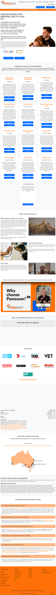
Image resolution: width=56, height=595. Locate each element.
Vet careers (3, 575)
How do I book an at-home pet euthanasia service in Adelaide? (16, 535)
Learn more (9, 100)
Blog (15, 580)
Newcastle (11, 445)
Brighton (18, 424)
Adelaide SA (23, 445)
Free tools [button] (38, 2)
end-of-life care (34, 521)
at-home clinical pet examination (20, 508)
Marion (20, 421)
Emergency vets (22, 2)
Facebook (30, 571)
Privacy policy (45, 571)
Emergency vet (46, 77)
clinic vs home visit (29, 561)
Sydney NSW (6, 445)
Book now (9, 97)
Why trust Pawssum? (4, 574)
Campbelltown (9, 424)
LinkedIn (30, 574)
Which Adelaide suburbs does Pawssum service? (13, 544)
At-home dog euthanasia (9, 78)
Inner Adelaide (7, 426)
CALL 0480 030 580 (40, 7)
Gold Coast (46, 445)
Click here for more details (28, 379)
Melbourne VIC (29, 445)
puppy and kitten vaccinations (48, 520)
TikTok (30, 577)
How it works (45, 2)
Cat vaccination (28, 104)
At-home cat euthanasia (28, 78)
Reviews (52, 4)
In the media (3, 582)
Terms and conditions (47, 572)
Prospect (25, 420)
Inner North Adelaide (14, 426)
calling (30, 538)
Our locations (17, 577)
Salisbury (18, 423)
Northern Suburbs (19, 427)
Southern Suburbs (7, 429)
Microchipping (9, 157)
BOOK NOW (50, 7)
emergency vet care (50, 521)
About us (2, 571)
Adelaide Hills (6, 425)
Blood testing (46, 157)
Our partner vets (4, 579)
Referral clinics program (5, 577)
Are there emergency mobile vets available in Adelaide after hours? (17, 526)
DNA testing (28, 157)
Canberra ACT (35, 445)
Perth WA (50, 445)
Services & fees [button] (31, 2)
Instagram (30, 572)
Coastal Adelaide (18, 425)
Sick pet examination (18, 572)
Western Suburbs (14, 429)
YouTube (30, 575)
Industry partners (4, 580)
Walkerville (15, 424)
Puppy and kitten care (28, 131)
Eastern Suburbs (49, 550)
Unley (7, 420)
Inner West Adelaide (4, 427)
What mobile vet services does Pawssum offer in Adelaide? (15, 517)
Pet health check (9, 131)
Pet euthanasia (17, 574)
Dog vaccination (9, 104)
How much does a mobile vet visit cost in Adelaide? (13, 505)
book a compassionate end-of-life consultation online (14, 538)
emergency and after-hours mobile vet (16, 529)
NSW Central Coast (17, 445)
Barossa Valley (12, 425)
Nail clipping (47, 131)
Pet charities (3, 583)
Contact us (3, 572)
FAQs (49, 4)
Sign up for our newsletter (5, 585)
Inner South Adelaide (22, 426)
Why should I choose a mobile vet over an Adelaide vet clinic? (16, 556)
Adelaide (2, 425)
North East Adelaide (12, 427)
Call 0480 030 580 (28, 204)
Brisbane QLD (40, 445)
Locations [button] (51, 2)
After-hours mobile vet (47, 105)
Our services (17, 571)
